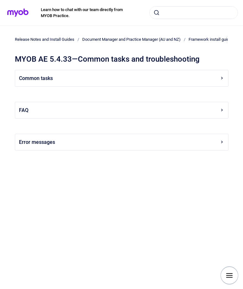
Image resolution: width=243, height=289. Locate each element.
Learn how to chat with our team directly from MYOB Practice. (82, 12)
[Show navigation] (229, 275)
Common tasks (121, 78)
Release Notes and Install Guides (44, 39)
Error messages (121, 142)
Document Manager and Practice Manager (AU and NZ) (131, 39)
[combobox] (194, 13)
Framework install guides (211, 39)
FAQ (121, 110)
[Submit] (157, 13)
